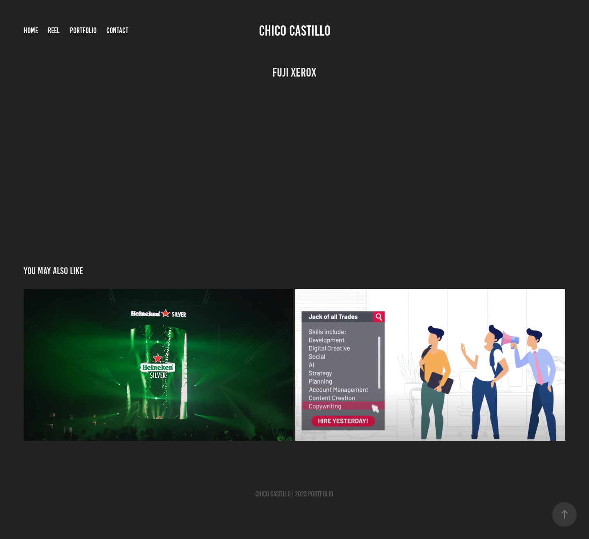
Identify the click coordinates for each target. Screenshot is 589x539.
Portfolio (83, 30)
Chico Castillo (294, 30)
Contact (117, 30)
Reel (54, 30)
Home (31, 30)
